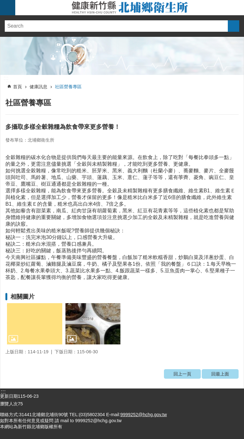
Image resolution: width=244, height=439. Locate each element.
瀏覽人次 (9, 403)
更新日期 (9, 396)
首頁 (17, 86)
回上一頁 (182, 373)
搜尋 (233, 26)
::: (6, 78)
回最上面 (220, 373)
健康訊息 (38, 86)
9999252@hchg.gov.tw (143, 414)
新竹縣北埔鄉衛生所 (129, 7)
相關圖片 (22, 296)
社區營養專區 (68, 86)
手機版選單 (7, 7)
